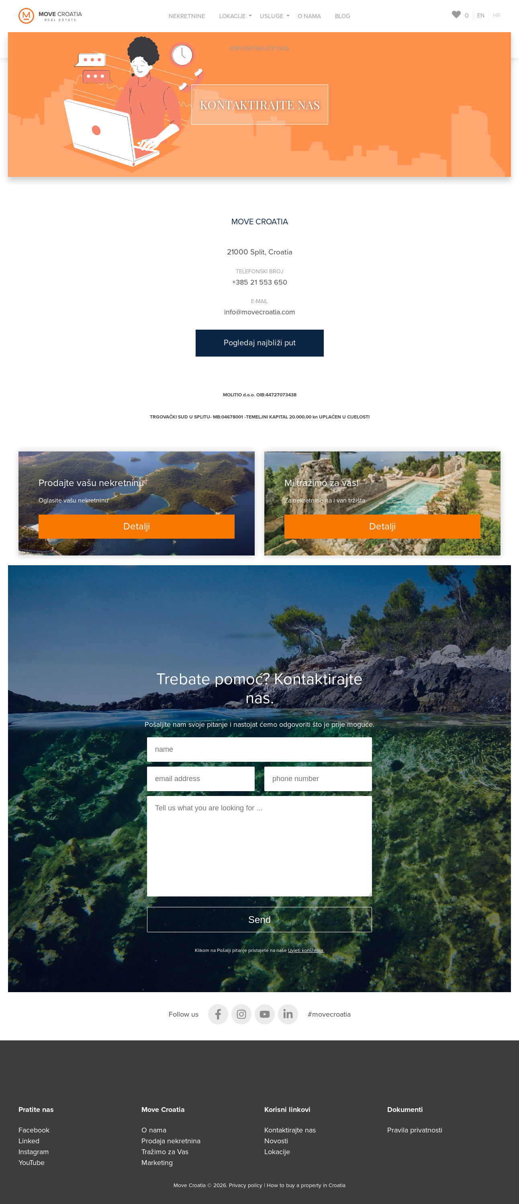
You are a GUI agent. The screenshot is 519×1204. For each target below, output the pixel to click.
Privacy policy (246, 1185)
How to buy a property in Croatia (306, 1185)
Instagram (33, 1151)
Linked (28, 1140)
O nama (309, 16)
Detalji (136, 526)
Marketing (157, 1162)
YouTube (31, 1162)
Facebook (33, 1130)
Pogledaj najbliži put (260, 343)
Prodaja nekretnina (170, 1140)
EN (480, 15)
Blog (342, 16)
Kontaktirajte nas (259, 48)
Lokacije (232, 16)
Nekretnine (187, 16)
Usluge (272, 16)
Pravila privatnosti (414, 1130)
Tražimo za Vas (164, 1151)
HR (497, 15)
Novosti (276, 1140)
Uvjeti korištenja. (306, 950)
